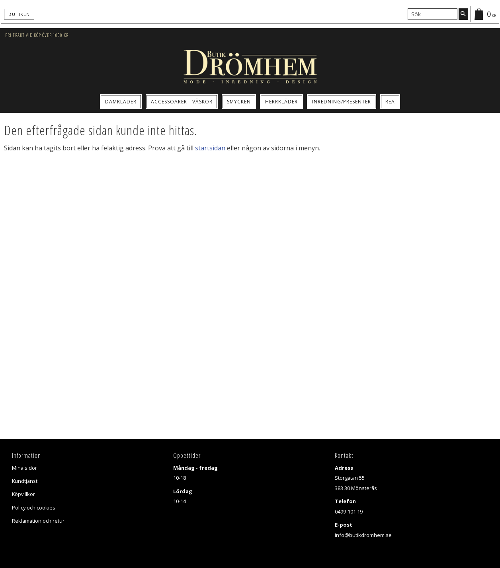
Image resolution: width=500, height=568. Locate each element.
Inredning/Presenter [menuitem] (341, 101)
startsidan (210, 148)
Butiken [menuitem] (19, 14)
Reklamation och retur (38, 520)
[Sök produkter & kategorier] (432, 13)
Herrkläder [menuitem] (281, 101)
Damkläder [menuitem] (121, 101)
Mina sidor (24, 467)
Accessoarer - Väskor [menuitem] (182, 101)
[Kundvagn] (484, 14)
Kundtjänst (24, 480)
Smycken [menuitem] (239, 101)
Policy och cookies (33, 507)
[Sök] (463, 13)
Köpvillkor (23, 494)
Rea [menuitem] (390, 101)
